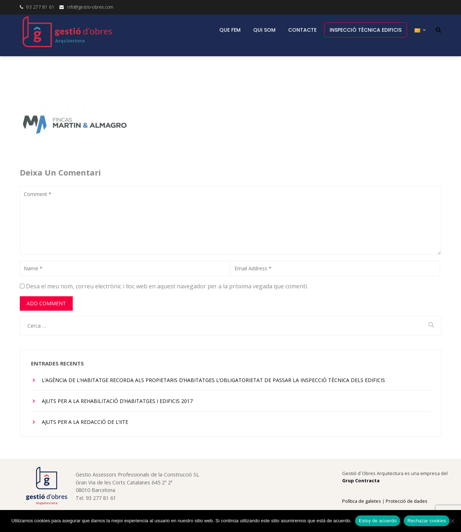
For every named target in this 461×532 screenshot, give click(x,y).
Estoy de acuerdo (378, 520)
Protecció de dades (407, 501)
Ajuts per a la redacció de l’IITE (85, 421)
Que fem (230, 30)
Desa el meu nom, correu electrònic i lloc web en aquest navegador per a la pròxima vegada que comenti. (167, 286)
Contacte (302, 30)
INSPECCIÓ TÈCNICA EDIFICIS (366, 30)
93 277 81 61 (40, 7)
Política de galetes (361, 501)
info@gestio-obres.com (90, 7)
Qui (264, 30)
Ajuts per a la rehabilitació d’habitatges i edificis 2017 (117, 401)
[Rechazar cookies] (452, 520)
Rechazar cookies (426, 520)
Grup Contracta (361, 480)
